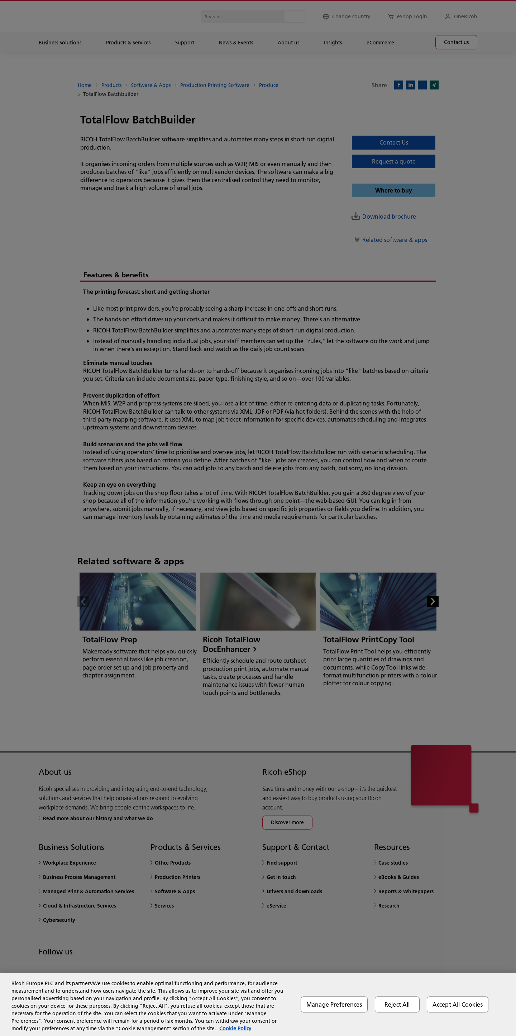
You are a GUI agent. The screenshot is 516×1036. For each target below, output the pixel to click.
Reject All (397, 1004)
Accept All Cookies (458, 1004)
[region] (258, 1004)
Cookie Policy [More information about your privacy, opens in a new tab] (235, 1028)
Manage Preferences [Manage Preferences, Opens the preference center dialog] (334, 1004)
